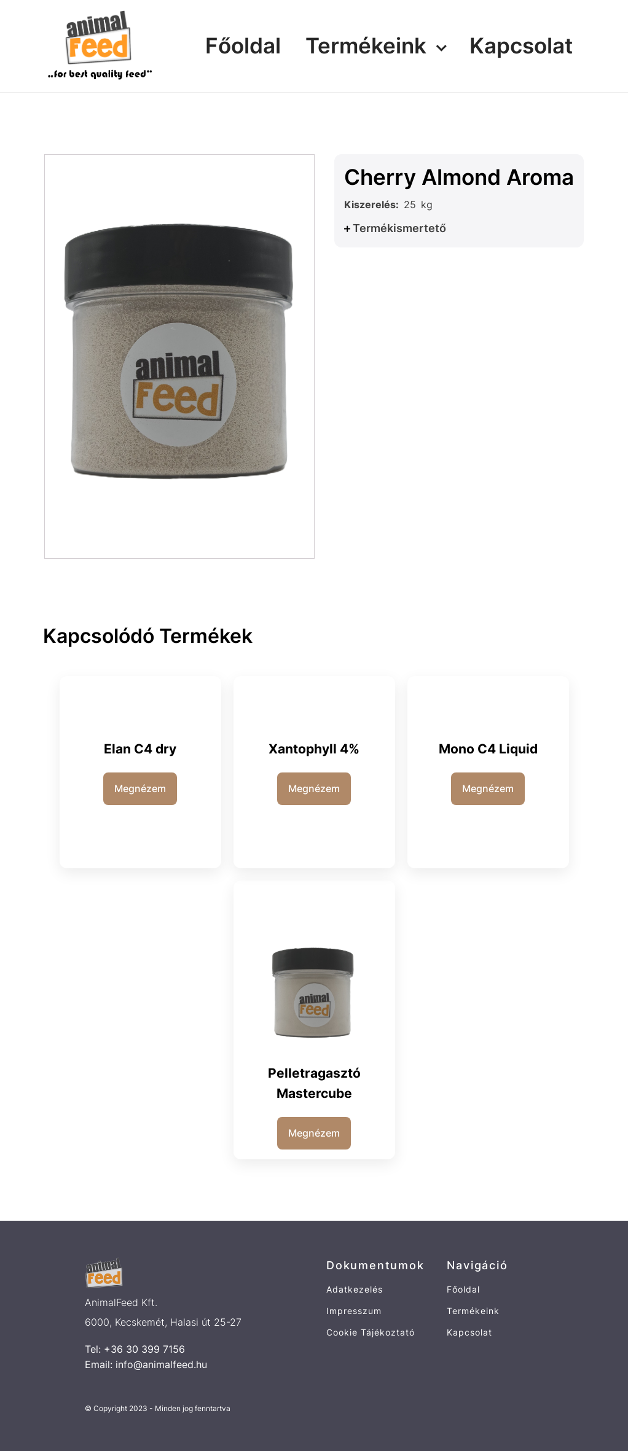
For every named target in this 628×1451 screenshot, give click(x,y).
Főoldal (243, 45)
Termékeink (365, 45)
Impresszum (354, 1310)
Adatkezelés (354, 1289)
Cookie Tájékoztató (370, 1332)
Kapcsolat (521, 45)
